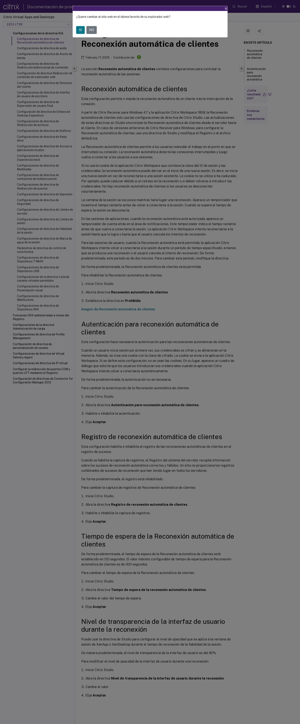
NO (91, 30)
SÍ (80, 30)
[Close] (226, 8)
